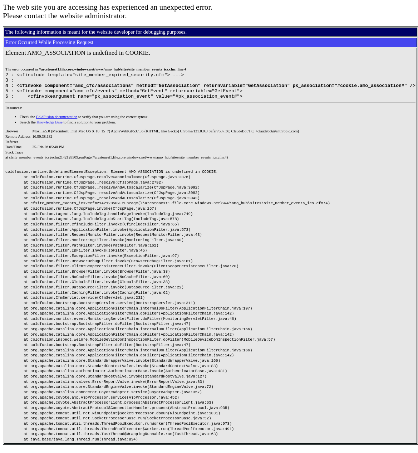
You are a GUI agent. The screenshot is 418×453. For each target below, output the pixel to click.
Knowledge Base (49, 128)
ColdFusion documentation (57, 122)
